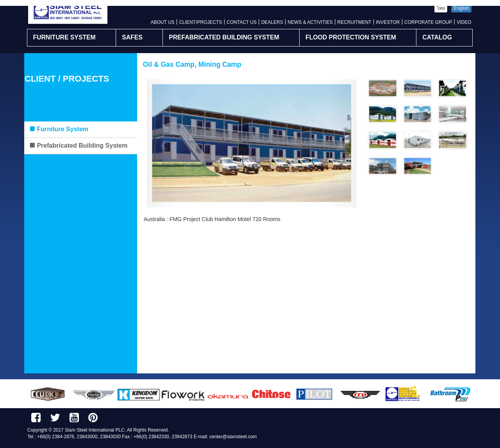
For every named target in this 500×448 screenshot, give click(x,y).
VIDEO (464, 22)
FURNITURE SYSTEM (64, 37)
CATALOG (437, 37)
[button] (163, 143)
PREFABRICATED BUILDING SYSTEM (224, 37)
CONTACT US (242, 22)
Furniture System (58, 129)
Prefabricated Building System (78, 145)
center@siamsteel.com (233, 436)
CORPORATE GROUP (428, 22)
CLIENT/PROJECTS (200, 22)
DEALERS (272, 22)
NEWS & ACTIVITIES (310, 22)
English (461, 8)
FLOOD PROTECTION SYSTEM (350, 37)
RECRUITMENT (354, 22)
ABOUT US (163, 22)
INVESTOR (388, 22)
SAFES (132, 37)
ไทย (441, 8)
